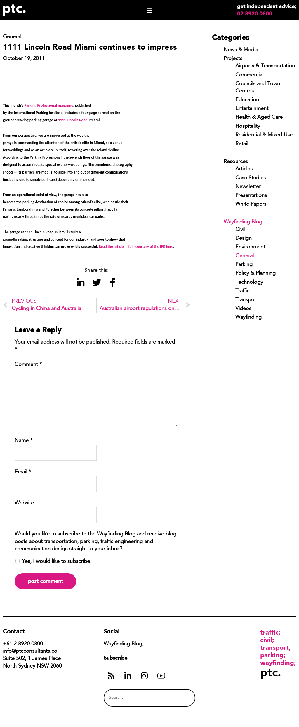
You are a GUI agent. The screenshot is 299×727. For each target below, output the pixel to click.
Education (247, 100)
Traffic (242, 291)
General (244, 256)
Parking (244, 264)
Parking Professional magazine (48, 105)
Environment (250, 247)
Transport (246, 300)
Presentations (251, 195)
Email (23, 472)
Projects (233, 59)
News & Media (241, 50)
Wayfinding (248, 317)
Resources (236, 161)
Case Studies (250, 178)
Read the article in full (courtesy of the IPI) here (135, 246)
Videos (243, 308)
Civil (240, 229)
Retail (241, 144)
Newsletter (248, 187)
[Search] (180, 698)
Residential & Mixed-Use (264, 135)
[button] (149, 10)
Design (243, 238)
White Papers (250, 204)
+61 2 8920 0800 (23, 644)
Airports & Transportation (265, 66)
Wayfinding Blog (243, 222)
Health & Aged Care (259, 117)
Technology (249, 282)
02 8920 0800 (254, 13)
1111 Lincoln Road (72, 120)
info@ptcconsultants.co (30, 651)
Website (24, 503)
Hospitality (247, 126)
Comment (28, 364)
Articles (244, 169)
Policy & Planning (255, 273)
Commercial (249, 75)
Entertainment (251, 108)
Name (23, 441)
